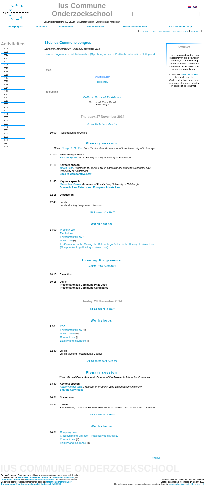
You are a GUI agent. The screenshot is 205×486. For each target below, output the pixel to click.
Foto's (47, 54)
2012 (6, 94)
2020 (6, 68)
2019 (6, 71)
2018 (6, 75)
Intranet (195, 31)
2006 (6, 114)
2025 (6, 52)
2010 (6, 101)
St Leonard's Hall (102, 212)
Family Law (66, 233)
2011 (6, 98)
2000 (6, 134)
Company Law (68, 432)
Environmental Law (71, 236)
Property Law (67, 229)
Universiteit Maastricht (63, 477)
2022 (6, 62)
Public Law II (67, 333)
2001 (6, 130)
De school (41, 26)
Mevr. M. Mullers (190, 74)
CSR (62, 326)
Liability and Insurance (73, 340)
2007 (6, 111)
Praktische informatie (127, 54)
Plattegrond (148, 54)
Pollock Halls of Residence (102, 97)
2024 (6, 55)
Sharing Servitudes (71, 389)
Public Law (66, 240)
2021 (6, 65)
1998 (6, 140)
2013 (6, 91)
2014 (6, 88)
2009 (6, 104)
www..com (102, 77)
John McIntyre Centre (102, 124)
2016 (6, 81)
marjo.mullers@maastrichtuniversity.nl (186, 484)
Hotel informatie (79, 54)
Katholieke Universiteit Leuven (33, 477)
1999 (6, 137)
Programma (60, 54)
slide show (102, 81)
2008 (6, 107)
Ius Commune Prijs (181, 26)
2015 (6, 85)
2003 (6, 124)
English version (180, 31)
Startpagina (15, 26)
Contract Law (68, 337)
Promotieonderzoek (135, 26)
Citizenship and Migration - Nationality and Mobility (89, 435)
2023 (6, 58)
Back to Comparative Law (75, 173)
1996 (6, 147)
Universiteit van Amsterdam (40, 480)
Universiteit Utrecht (10, 480)
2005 (6, 117)
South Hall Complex (102, 266)
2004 (6, 120)
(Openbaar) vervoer (101, 54)
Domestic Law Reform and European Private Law (90, 187)
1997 (6, 143)
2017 (6, 78)
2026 (6, 49)
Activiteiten (66, 26)
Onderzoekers (96, 26)
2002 (6, 127)
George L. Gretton (71, 148)
